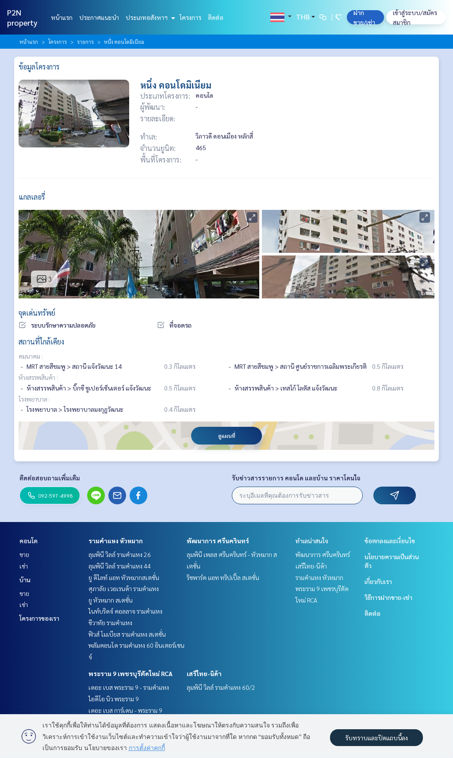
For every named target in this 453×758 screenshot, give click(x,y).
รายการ (85, 41)
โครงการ (190, 17)
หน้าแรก (62, 17)
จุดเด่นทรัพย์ (37, 312)
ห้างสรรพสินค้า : (38, 377)
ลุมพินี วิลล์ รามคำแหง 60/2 (221, 687)
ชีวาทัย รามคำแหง (110, 623)
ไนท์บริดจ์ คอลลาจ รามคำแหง (125, 611)
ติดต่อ (215, 17)
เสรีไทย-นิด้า (204, 673)
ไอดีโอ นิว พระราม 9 (113, 699)
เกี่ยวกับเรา (378, 581)
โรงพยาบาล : (34, 399)
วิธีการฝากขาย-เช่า (388, 597)
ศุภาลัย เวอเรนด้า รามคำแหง (123, 588)
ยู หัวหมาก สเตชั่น (110, 600)
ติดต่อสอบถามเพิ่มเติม (49, 478)
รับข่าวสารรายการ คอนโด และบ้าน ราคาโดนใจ (296, 478)
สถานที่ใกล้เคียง (41, 341)
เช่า (23, 566)
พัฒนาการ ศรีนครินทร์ (218, 541)
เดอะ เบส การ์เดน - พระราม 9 (125, 710)
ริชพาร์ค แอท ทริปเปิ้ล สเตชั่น (223, 577)
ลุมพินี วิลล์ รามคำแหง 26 (119, 554)
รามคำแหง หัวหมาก (115, 541)
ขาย (24, 554)
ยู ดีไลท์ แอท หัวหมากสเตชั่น (123, 577)
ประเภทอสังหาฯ (149, 17)
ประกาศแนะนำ (99, 17)
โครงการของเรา (39, 618)
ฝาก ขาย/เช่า (364, 17)
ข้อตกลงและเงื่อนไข (390, 541)
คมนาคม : (31, 356)
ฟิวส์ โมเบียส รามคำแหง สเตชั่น (127, 634)
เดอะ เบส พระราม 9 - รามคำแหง (128, 687)
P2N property (22, 17)
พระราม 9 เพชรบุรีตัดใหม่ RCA (130, 673)
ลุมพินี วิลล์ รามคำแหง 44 (119, 566)
